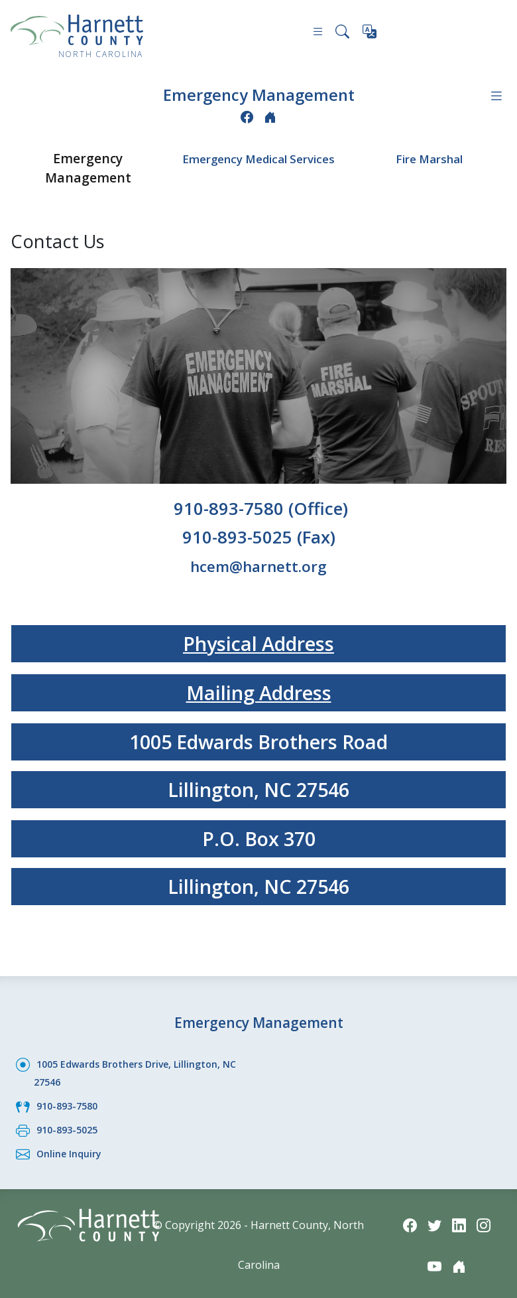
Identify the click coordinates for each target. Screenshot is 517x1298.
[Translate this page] (370, 34)
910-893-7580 (70, 1101)
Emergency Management (259, 94)
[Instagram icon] (486, 1218)
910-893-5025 (70, 1124)
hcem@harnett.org (259, 563)
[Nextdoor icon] (271, 115)
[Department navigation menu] (495, 95)
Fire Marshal (429, 156)
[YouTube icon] (433, 1260)
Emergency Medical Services (258, 165)
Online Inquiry (72, 1147)
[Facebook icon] (246, 115)
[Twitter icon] (433, 1218)
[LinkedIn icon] (460, 1218)
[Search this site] (341, 33)
